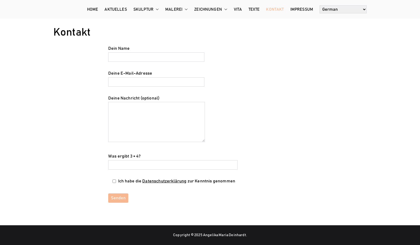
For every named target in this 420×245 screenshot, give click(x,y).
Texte (254, 9)
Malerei (176, 9)
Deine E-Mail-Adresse (156, 77)
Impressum (301, 9)
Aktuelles (115, 9)
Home (92, 9)
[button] (156, 9)
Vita (238, 9)
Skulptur (146, 9)
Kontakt (275, 9)
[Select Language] (343, 9)
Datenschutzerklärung (164, 181)
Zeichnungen (210, 9)
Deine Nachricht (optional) (156, 119)
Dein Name (156, 52)
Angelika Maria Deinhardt (224, 235)
